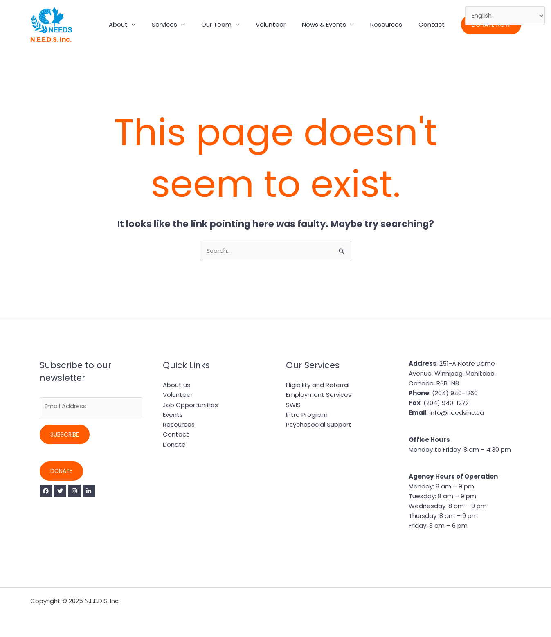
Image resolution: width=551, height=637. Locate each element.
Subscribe (64, 435)
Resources (392, 24)
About (144, 24)
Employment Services (318, 395)
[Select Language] (504, 16)
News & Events (334, 24)
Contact (434, 24)
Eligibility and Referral (317, 385)
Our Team (235, 24)
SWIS (293, 405)
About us (176, 385)
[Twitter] (63, 492)
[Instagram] (80, 492)
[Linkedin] (97, 492)
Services (187, 24)
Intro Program (307, 414)
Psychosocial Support (318, 424)
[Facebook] (46, 492)
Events (173, 414)
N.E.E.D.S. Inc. (51, 39)
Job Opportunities (190, 405)
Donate (61, 472)
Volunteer (285, 24)
